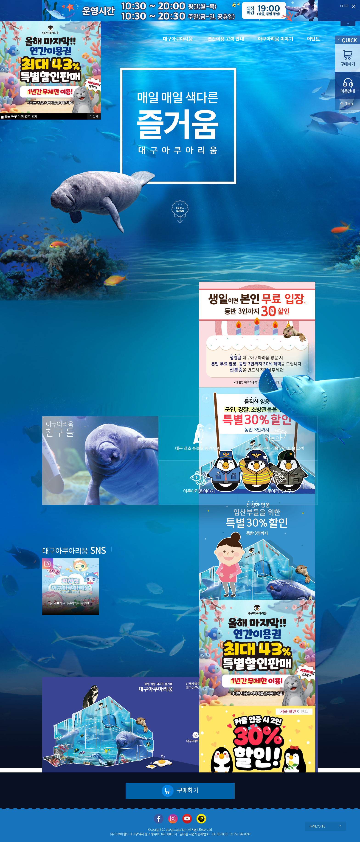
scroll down (180, 211)
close (347, 6)
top (347, 104)
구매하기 (180, 791)
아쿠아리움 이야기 (275, 38)
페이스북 (158, 819)
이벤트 (313, 38)
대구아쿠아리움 (177, 38)
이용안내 (347, 85)
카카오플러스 (201, 819)
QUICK (347, 40)
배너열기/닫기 (347, 23)
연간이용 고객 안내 (226, 38)
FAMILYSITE (325, 826)
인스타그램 (173, 819)
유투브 (187, 819)
